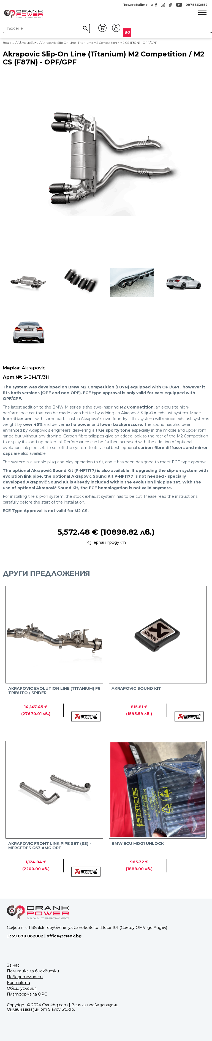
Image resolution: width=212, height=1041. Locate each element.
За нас (13, 965)
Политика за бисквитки (33, 971)
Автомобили (28, 43)
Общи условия (22, 988)
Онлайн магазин (23, 1009)
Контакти (18, 982)
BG (127, 32)
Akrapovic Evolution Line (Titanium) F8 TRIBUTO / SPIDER (54, 690)
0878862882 (197, 5)
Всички (9, 43)
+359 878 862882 (25, 936)
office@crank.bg (64, 936)
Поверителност (25, 976)
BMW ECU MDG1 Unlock (138, 843)
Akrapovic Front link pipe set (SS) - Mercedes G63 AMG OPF (49, 845)
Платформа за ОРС (27, 994)
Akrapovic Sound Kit (136, 688)
